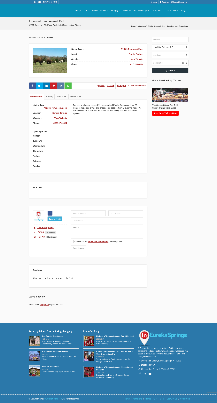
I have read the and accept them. (98, 242)
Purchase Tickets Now (165, 113)
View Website (137, 59)
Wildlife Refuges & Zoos (156, 26)
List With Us (172, 10)
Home (133, 26)
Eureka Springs (136, 54)
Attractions (142, 26)
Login (154, 2)
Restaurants (129, 10)
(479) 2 (38, 232)
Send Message (78, 248)
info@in (39, 237)
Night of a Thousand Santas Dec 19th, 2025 (115, 336)
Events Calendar (100, 10)
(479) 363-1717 (148, 365)
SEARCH (170, 71)
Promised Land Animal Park (177, 26)
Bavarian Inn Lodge (50, 366)
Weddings (143, 10)
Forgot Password (179, 2)
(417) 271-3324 (136, 64)
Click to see (50, 232)
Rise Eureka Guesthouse (52, 336)
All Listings (55, 219)
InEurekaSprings (43, 227)
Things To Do (82, 10)
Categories (157, 10)
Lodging (115, 10)
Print (101, 85)
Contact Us (185, 399)
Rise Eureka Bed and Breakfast (55, 351)
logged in (44, 305)
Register (164, 2)
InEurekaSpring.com (53, 399)
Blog (184, 10)
